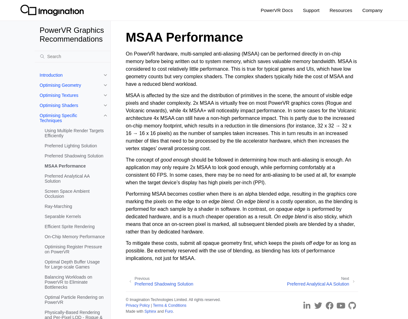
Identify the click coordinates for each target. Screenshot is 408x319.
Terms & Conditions (169, 305)
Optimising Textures (59, 95)
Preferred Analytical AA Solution (67, 179)
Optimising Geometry (60, 85)
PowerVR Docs (277, 10)
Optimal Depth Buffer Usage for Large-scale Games (72, 264)
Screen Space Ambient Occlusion (67, 194)
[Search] (72, 56)
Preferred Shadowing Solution (74, 155)
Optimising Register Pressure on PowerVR (73, 249)
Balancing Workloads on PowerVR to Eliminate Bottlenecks (68, 282)
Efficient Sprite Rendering (70, 226)
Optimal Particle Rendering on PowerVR (74, 300)
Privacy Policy (138, 305)
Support (311, 10)
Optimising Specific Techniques (58, 118)
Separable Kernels (63, 216)
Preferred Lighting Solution (71, 145)
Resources (340, 10)
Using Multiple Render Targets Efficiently (74, 133)
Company (372, 10)
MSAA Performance (65, 165)
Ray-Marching (58, 206)
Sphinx (150, 311)
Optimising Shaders (59, 105)
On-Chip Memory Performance (75, 236)
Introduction (51, 75)
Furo (169, 311)
